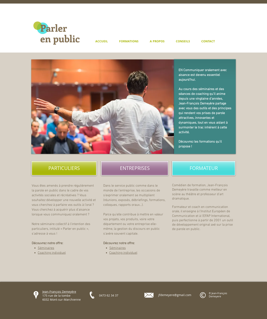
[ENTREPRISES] (134, 168)
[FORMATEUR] (203, 168)
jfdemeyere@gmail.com (174, 295)
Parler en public (60, 33)
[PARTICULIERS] (64, 168)
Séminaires (46, 248)
